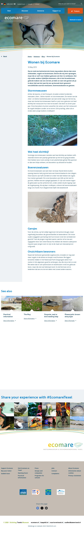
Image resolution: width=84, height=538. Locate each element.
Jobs (53, 472)
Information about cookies (74, 476)
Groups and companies (38, 476)
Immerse (40, 11)
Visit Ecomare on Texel (23, 473)
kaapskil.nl (44, 526)
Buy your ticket (6, 475)
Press (37, 472)
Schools (29, 4)
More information (8, 321)
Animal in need (75, 20)
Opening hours (23, 477)
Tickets (76, 11)
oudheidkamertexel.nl (73, 526)
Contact (37, 4)
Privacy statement (74, 480)
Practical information (22, 481)
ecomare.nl (34, 526)
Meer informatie (70, 321)
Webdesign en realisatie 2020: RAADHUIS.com (42, 530)
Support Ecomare (7, 472)
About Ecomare (73, 472)
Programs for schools (39, 481)
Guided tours (21, 4)
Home (30, 56)
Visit (9, 11)
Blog (43, 56)
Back (5, 56)
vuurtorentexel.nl (56, 526)
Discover (25, 11)
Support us (57, 11)
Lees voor (11, 4)
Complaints (55, 477)
